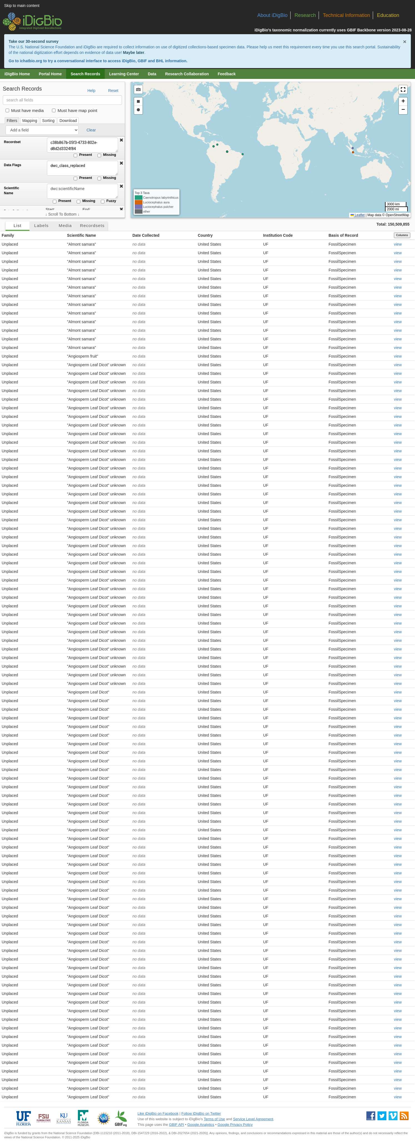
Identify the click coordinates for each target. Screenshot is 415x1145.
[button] (121, 140)
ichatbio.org (31, 61)
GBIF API (176, 1124)
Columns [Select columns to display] (402, 235)
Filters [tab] (12, 120)
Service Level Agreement (253, 1119)
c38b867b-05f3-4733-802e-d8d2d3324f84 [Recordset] (82, 145)
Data (152, 74)
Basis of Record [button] (343, 235)
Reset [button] (113, 90)
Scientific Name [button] (81, 235)
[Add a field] (42, 130)
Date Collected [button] (145, 235)
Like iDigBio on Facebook (158, 1113)
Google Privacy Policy (235, 1124)
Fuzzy (108, 201)
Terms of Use (214, 1119)
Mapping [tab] (29, 120)
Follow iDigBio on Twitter (201, 1113)
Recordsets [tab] (92, 225)
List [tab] (17, 225)
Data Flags (12, 165)
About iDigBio (272, 15)
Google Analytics (200, 1124)
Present (83, 155)
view (398, 244)
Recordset (12, 142)
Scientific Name (11, 190)
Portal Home (50, 74)
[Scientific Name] (82, 191)
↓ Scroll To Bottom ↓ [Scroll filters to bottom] (62, 214)
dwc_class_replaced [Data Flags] (82, 168)
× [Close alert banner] (404, 41)
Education (388, 15)
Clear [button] (91, 130)
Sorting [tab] (48, 120)
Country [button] (205, 235)
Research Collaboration (187, 74)
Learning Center (124, 74)
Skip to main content (21, 5)
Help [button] (92, 90)
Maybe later (133, 52)
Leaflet (358, 215)
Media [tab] (65, 225)
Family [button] (8, 235)
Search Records (85, 74)
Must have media (25, 110)
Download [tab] (68, 120)
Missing (107, 155)
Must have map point (74, 110)
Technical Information (346, 15)
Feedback (227, 74)
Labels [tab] (41, 225)
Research (305, 15)
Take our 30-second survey (33, 41)
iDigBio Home (17, 74)
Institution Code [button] (278, 235)
